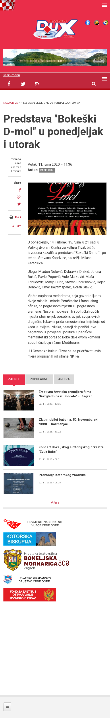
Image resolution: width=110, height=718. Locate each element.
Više (54, 503)
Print (18, 217)
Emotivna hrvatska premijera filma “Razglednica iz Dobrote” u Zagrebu (67, 394)
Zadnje (14, 379)
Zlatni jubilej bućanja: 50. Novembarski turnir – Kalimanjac (69, 422)
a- (13, 226)
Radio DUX (46, 170)
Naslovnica (10, 103)
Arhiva (64, 379)
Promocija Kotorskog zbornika (62, 475)
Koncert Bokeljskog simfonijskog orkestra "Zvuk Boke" (71, 449)
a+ (19, 225)
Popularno (39, 379)
